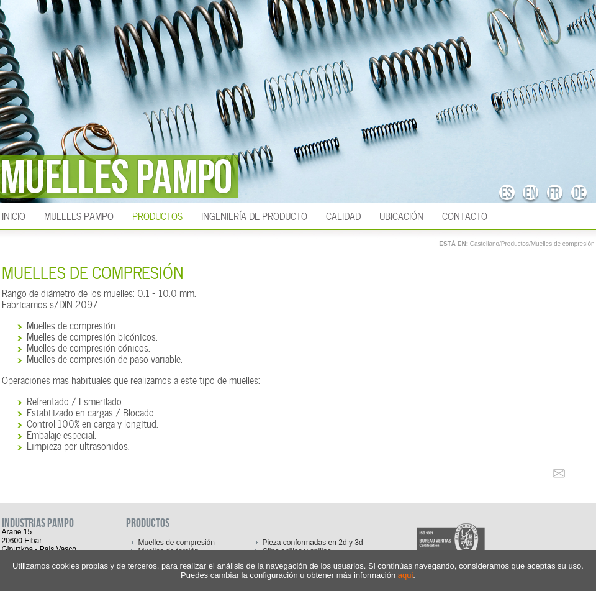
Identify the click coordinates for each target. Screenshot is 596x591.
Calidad (343, 215)
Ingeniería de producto (254, 215)
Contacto (464, 215)
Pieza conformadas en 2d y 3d (313, 542)
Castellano (484, 244)
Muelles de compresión (563, 244)
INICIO (13, 215)
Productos (157, 215)
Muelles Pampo (79, 215)
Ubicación (401, 215)
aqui (405, 575)
